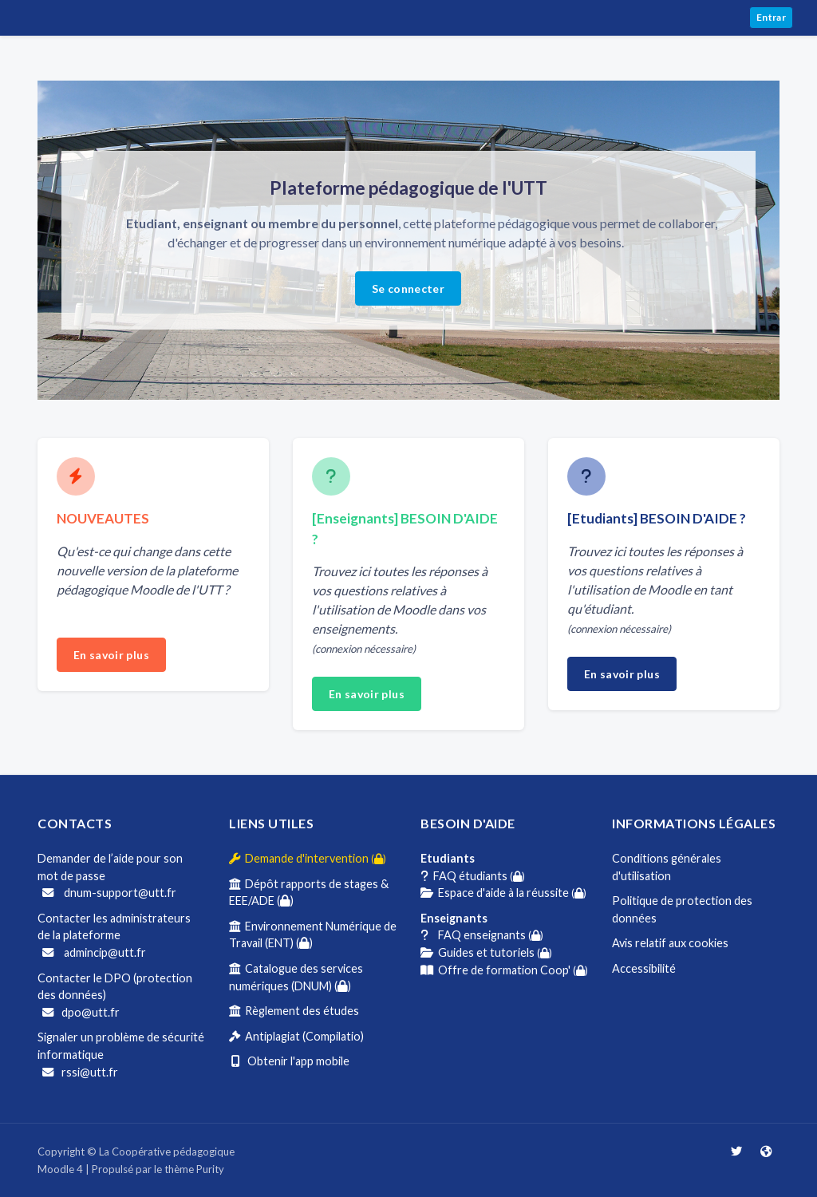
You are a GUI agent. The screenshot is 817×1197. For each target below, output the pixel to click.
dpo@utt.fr (81, 1012)
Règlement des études (294, 1010)
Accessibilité (644, 968)
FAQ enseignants (481, 935)
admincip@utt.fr (94, 952)
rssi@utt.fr (80, 1072)
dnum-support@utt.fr (109, 892)
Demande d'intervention (307, 858)
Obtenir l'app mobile (289, 1061)
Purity (210, 1169)
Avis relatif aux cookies (670, 943)
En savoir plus (111, 655)
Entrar (771, 17)
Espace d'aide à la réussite (503, 892)
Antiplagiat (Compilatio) (296, 1036)
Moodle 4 (60, 1169)
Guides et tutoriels (486, 952)
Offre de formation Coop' (504, 970)
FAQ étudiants (472, 876)
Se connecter (408, 288)
